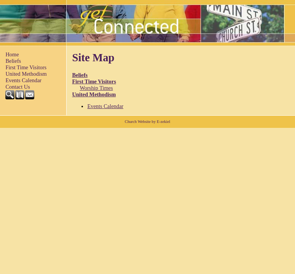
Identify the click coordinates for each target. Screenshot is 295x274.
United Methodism (25, 74)
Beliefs (13, 61)
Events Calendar (23, 80)
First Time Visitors (25, 67)
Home (12, 54)
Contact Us (17, 87)
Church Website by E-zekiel (147, 121)
